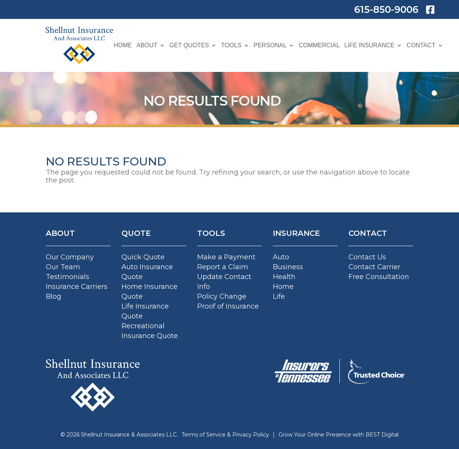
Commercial (319, 45)
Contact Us (367, 257)
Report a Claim (222, 267)
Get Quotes (189, 45)
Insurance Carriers (76, 286)
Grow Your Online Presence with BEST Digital (338, 434)
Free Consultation (379, 277)
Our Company (70, 257)
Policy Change (221, 296)
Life (279, 296)
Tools (231, 45)
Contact (420, 45)
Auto (281, 257)
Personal (270, 45)
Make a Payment (226, 257)
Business (288, 267)
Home (123, 45)
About (146, 45)
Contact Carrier (374, 267)
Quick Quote (143, 257)
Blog (53, 296)
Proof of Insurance (228, 306)
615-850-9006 (386, 9)
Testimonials (67, 277)
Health (284, 277)
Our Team (63, 267)
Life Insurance (369, 45)
